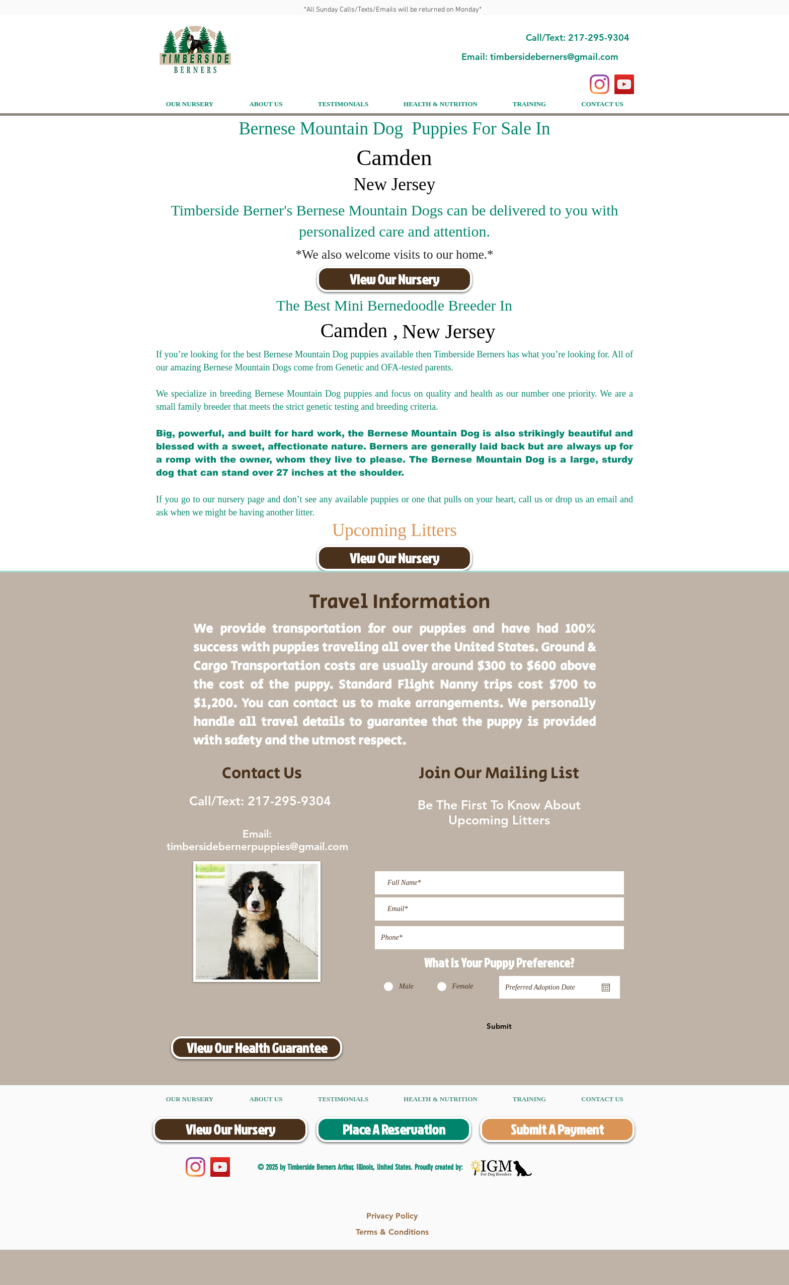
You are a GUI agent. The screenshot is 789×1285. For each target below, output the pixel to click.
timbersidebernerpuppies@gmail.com (257, 846)
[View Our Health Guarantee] (256, 1047)
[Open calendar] (606, 988)
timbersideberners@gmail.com (554, 56)
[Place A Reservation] (394, 1129)
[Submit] (499, 1025)
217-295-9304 (287, 800)
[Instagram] (599, 84)
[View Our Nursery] (394, 279)
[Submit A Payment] (557, 1129)
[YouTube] (624, 84)
